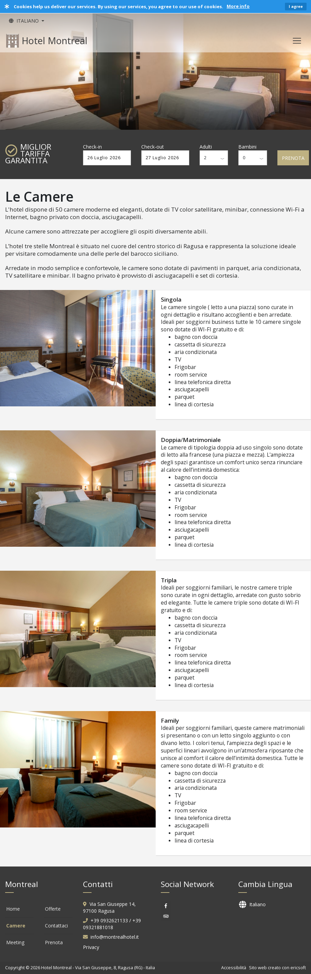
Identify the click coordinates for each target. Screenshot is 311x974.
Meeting (15, 942)
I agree (296, 6)
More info (238, 6)
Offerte (53, 909)
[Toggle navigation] (297, 41)
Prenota (54, 942)
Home (13, 909)
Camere (15, 925)
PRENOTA (293, 158)
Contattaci (56, 925)
